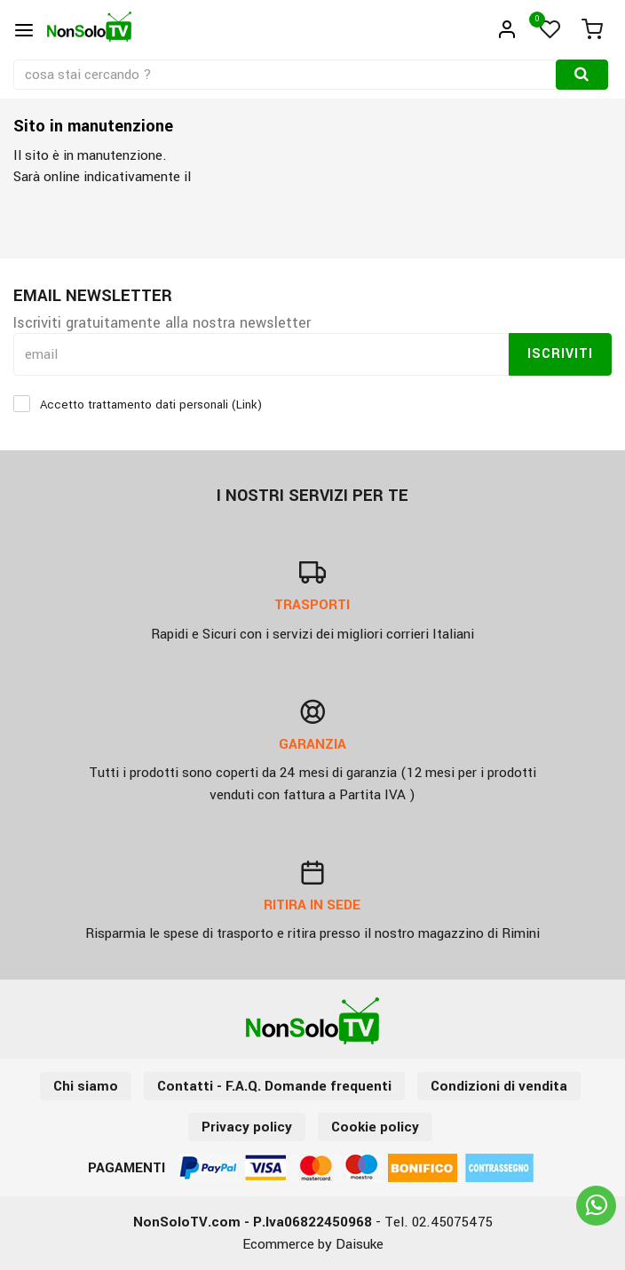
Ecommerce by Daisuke (313, 1244)
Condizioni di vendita (499, 1086)
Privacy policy (247, 1127)
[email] (261, 354)
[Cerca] (582, 75)
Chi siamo (85, 1086)
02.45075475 (452, 1222)
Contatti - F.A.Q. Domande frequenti (274, 1086)
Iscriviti (560, 354)
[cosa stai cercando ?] (286, 75)
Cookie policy (375, 1127)
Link (246, 404)
